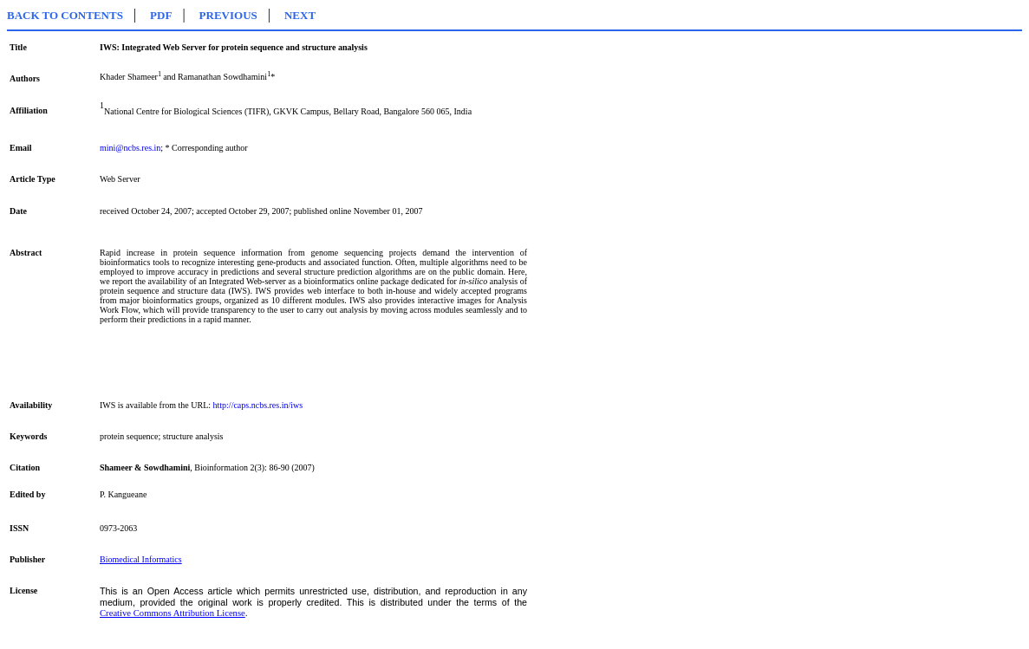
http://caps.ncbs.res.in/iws (258, 405)
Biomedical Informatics (141, 559)
